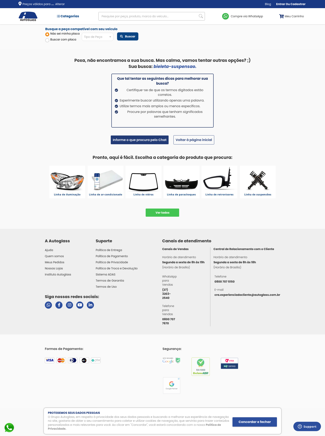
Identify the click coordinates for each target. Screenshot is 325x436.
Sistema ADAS (105, 274)
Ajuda (49, 250)
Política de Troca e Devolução (117, 268)
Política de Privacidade (112, 262)
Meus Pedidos (54, 262)
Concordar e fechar (255, 422)
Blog (268, 4)
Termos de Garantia (110, 281)
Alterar (60, 4)
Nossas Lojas (54, 268)
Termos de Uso (106, 287)
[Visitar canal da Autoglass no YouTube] (79, 305)
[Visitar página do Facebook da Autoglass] (58, 305)
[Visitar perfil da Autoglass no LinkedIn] (90, 305)
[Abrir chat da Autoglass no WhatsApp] (48, 305)
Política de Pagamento (112, 256)
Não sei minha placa (62, 34)
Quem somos (54, 256)
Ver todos (163, 213)
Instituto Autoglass (58, 274)
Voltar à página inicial (194, 140)
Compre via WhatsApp (247, 16)
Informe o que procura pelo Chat (140, 140)
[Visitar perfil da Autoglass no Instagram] (69, 305)
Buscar (127, 36)
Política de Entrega (109, 250)
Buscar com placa (60, 39)
